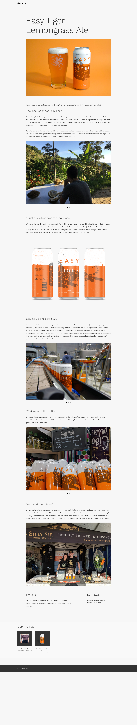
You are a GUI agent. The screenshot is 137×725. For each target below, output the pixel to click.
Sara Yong (21, 3)
